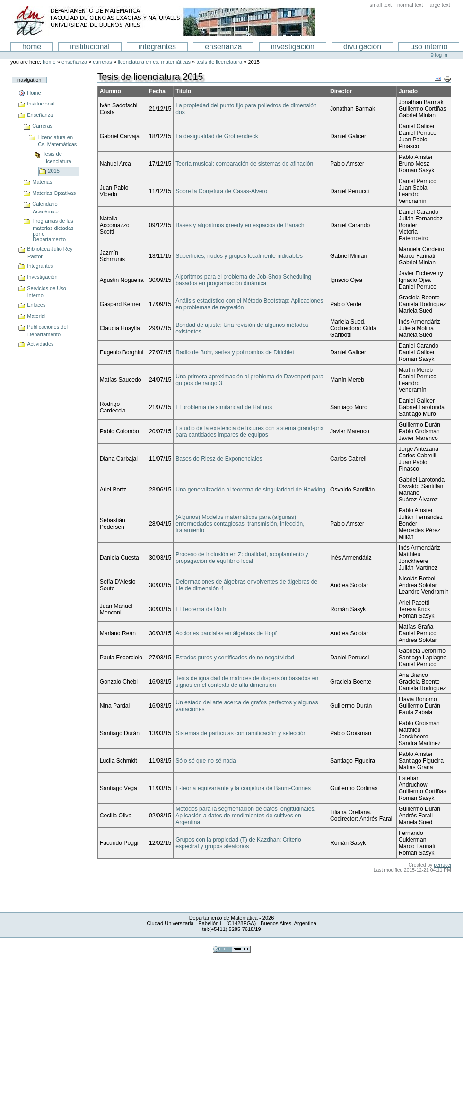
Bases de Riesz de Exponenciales (218, 459)
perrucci (442, 865)
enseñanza (223, 47)
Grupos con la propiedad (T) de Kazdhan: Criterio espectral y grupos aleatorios (238, 843)
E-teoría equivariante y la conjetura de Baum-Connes (243, 788)
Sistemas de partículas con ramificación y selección (240, 733)
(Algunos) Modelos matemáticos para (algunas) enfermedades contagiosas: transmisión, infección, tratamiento (239, 524)
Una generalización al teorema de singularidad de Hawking (250, 489)
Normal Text (410, 5)
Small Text (381, 5)
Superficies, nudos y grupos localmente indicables (239, 256)
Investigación (293, 47)
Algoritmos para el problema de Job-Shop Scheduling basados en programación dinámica (243, 280)
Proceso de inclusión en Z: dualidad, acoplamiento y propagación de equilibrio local (241, 557)
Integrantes (157, 47)
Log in (441, 55)
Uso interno (428, 47)
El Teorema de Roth (200, 609)
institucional (90, 47)
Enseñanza (74, 62)
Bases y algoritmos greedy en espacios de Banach (239, 225)
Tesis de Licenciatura (219, 62)
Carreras (102, 62)
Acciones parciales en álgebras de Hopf (226, 633)
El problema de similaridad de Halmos (223, 407)
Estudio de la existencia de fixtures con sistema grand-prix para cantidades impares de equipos (249, 431)
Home (31, 47)
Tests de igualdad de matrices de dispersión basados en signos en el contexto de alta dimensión (246, 681)
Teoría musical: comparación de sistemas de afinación (244, 163)
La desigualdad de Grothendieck (216, 136)
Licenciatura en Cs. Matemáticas (154, 62)
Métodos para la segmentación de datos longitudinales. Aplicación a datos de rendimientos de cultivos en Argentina (245, 815)
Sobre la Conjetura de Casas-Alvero (221, 191)
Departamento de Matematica (163, 21)
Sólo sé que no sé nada (205, 760)
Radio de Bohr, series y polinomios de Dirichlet (234, 352)
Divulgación (362, 47)
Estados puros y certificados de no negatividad (234, 657)
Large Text (439, 5)
